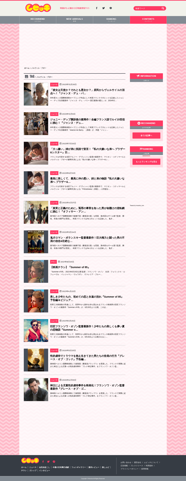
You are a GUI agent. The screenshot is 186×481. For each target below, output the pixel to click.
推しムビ (105, 467)
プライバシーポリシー (130, 468)
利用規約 (149, 465)
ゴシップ (32, 470)
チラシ (24, 470)
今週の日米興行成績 (61, 467)
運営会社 (137, 462)
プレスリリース (136, 465)
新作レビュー (94, 467)
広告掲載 (124, 465)
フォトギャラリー (78, 467)
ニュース (32, 467)
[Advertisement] (93, 46)
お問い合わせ (126, 462)
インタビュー (44, 470)
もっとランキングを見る (146, 162)
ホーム (24, 467)
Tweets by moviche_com (137, 205)
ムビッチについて (151, 462)
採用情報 (144, 468)
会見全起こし (44, 467)
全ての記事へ (146, 135)
